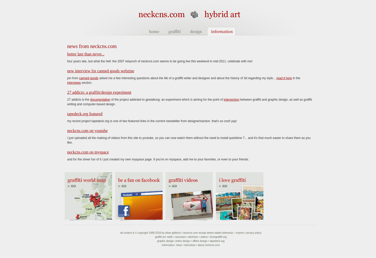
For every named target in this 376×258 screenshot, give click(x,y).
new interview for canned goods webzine (100, 71)
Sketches (193, 237)
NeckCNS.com (190, 232)
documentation (100, 99)
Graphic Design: (165, 241)
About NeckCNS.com (209, 245)
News (179, 245)
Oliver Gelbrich (173, 232)
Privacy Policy (253, 232)
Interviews (189, 245)
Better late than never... (85, 54)
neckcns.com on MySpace (88, 152)
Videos (204, 237)
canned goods (88, 78)
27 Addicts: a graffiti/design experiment (99, 92)
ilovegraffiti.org (218, 237)
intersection (231, 99)
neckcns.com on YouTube (87, 130)
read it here (284, 78)
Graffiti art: (160, 237)
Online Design (182, 241)
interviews (74, 83)
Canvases (180, 237)
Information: (168, 245)
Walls (170, 237)
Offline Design (200, 241)
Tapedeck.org (217, 241)
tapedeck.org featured (84, 114)
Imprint (240, 232)
